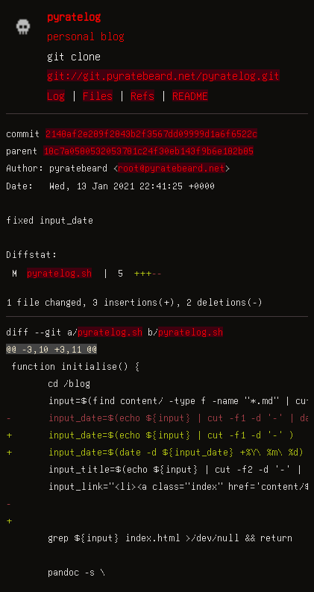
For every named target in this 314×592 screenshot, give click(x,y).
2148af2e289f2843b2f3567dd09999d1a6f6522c (151, 133)
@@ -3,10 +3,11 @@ (51, 349)
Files (98, 95)
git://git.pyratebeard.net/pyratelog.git (163, 75)
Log (56, 95)
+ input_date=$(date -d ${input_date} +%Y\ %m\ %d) (155, 452)
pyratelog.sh (59, 273)
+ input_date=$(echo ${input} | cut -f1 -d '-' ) (150, 434)
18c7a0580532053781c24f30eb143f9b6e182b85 (148, 150)
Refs (142, 95)
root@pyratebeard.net (171, 168)
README (190, 95)
